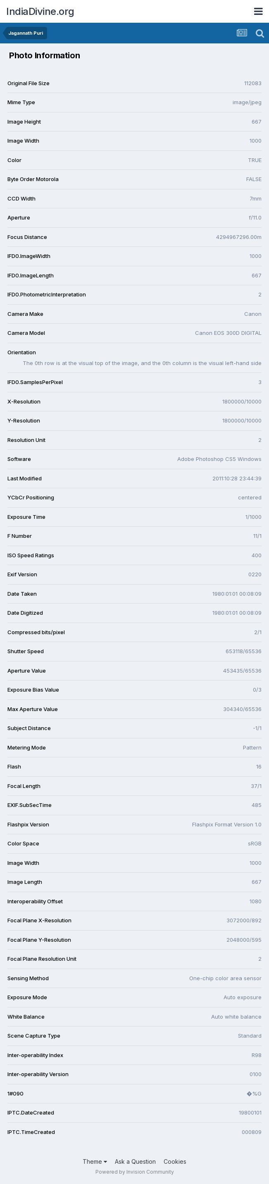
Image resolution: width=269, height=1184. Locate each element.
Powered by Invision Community (134, 1172)
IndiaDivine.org (40, 11)
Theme (95, 1161)
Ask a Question (135, 1161)
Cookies (175, 1161)
